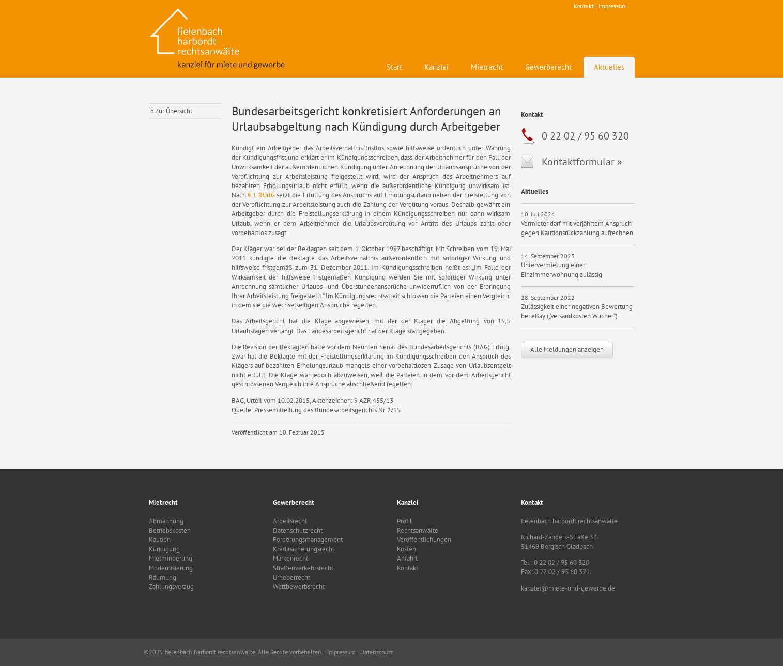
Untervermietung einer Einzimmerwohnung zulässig (561, 269)
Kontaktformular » (582, 161)
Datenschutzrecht (298, 530)
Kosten (406, 549)
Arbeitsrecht (290, 521)
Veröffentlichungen (424, 539)
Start (394, 67)
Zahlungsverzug (171, 586)
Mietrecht (487, 67)
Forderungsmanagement (308, 539)
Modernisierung (171, 568)
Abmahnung (166, 521)
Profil (404, 521)
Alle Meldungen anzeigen (567, 349)
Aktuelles (609, 67)
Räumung (162, 577)
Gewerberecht (548, 67)
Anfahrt (407, 558)
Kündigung (164, 549)
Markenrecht (290, 558)
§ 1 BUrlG (261, 195)
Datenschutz (376, 652)
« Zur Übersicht (171, 110)
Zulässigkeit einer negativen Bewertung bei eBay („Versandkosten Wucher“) (577, 311)
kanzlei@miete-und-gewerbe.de (568, 588)
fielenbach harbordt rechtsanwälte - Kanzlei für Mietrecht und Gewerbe (218, 39)
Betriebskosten (170, 530)
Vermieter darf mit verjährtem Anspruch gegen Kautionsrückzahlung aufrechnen (577, 228)
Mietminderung (170, 558)
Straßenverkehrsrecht (303, 568)
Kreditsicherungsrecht (303, 549)
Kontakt (584, 6)
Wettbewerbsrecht (299, 586)
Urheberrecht (291, 577)
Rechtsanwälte (417, 530)
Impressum (612, 6)
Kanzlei (436, 67)
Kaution (160, 539)
